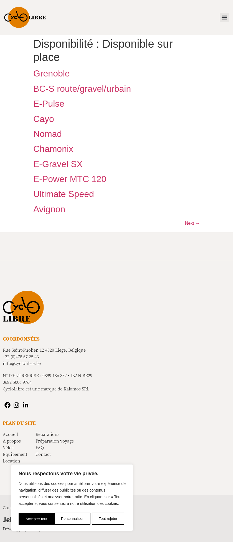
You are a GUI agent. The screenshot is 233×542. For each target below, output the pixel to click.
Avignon (49, 209)
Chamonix (53, 149)
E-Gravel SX (58, 164)
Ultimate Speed (63, 194)
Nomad (47, 134)
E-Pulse (48, 104)
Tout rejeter (72, 519)
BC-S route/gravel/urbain (82, 89)
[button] (224, 17)
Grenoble (51, 73)
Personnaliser (37, 519)
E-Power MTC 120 (69, 179)
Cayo (43, 119)
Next (192, 223)
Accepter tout (108, 519)
